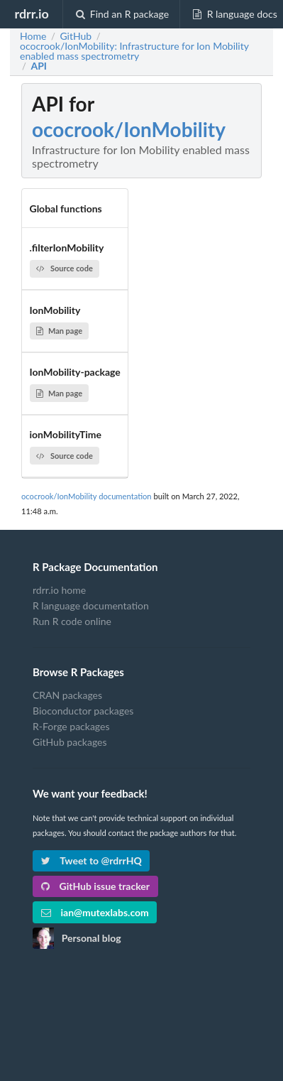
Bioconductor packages (83, 711)
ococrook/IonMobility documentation (86, 496)
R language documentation (91, 605)
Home (33, 36)
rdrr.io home (59, 590)
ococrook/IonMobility (129, 129)
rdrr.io (31, 13)
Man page (59, 330)
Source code (64, 268)
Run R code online (72, 621)
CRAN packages (67, 695)
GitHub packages (70, 742)
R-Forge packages (71, 726)
